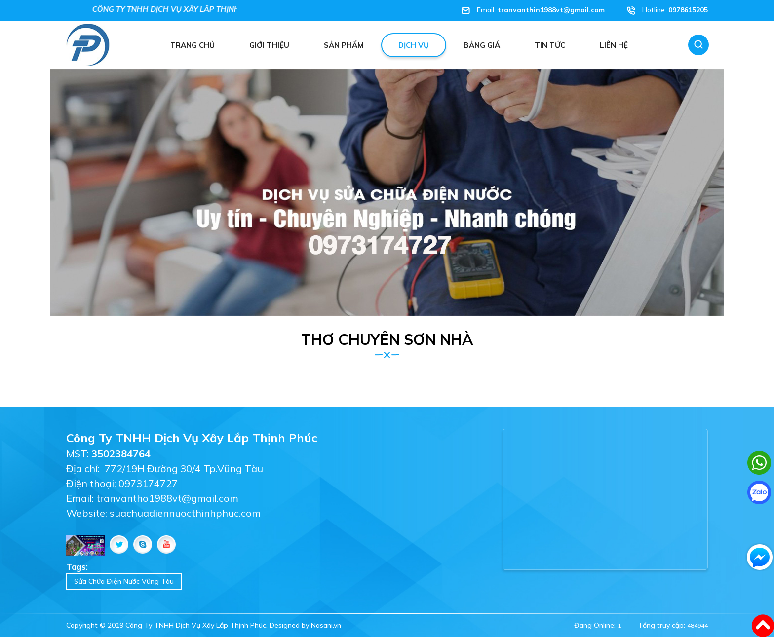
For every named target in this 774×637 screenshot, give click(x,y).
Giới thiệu (269, 45)
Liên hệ (614, 45)
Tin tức (550, 45)
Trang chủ (192, 45)
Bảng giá (482, 45)
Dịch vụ (413, 45)
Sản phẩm (344, 45)
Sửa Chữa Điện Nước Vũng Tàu (124, 581)
